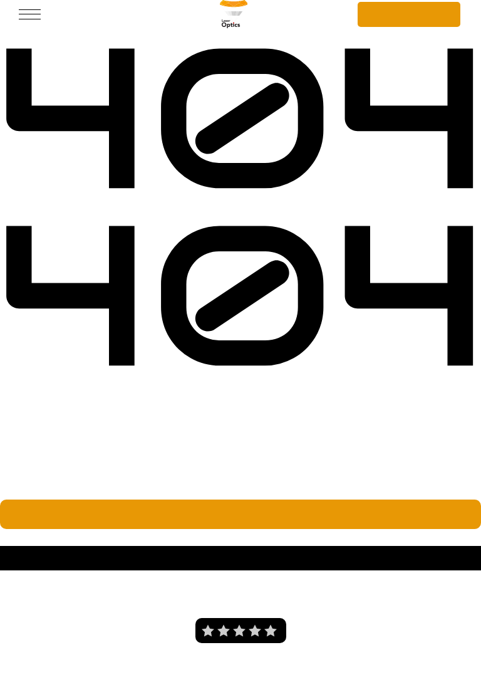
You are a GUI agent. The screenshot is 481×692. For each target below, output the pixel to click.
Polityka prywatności (243, 589)
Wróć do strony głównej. (240, 512)
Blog (326, 589)
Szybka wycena (409, 13)
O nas (157, 589)
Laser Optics (32, 535)
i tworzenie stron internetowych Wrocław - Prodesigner (276, 672)
